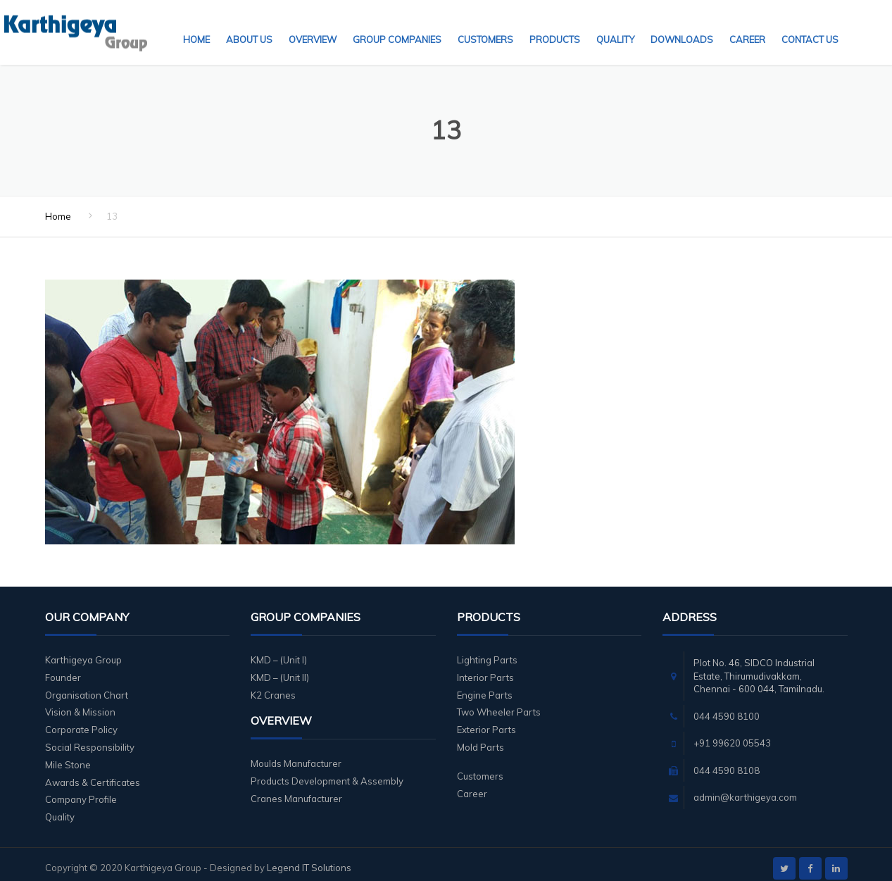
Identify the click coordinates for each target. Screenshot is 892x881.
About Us (249, 24)
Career (747, 24)
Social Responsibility (89, 738)
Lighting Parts (487, 651)
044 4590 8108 (726, 762)
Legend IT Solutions (309, 859)
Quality (615, 24)
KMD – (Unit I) (279, 651)
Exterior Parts (486, 721)
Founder (63, 669)
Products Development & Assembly (327, 772)
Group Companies (397, 24)
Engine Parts (485, 686)
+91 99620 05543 (732, 734)
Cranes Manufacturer (296, 790)
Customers (485, 24)
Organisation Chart (86, 686)
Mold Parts (480, 738)
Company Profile (81, 790)
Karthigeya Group (83, 651)
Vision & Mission (80, 703)
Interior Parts (485, 669)
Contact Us (809, 24)
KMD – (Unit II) (280, 669)
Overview (313, 24)
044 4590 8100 (726, 707)
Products (554, 24)
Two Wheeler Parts (499, 703)
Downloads (682, 24)
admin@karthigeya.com (745, 788)
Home (196, 24)
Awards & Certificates (92, 774)
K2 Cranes (273, 686)
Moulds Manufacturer (296, 755)
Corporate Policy (81, 721)
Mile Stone (68, 756)
